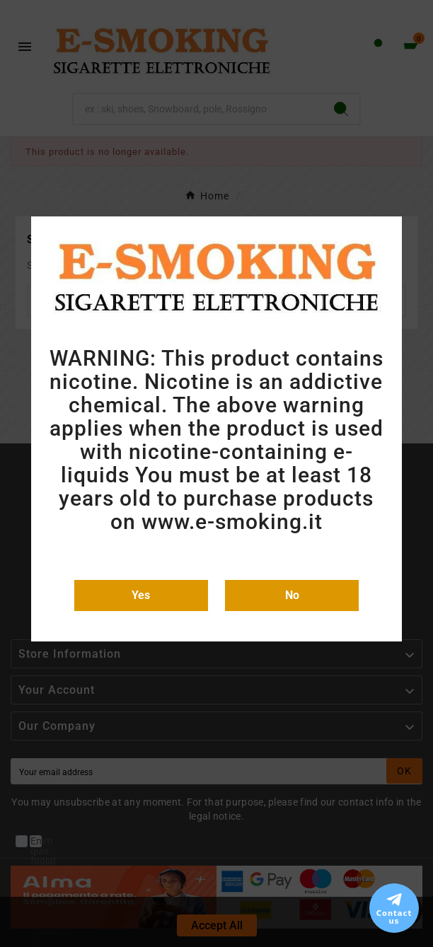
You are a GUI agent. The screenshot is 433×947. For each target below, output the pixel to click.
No (292, 595)
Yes (141, 595)
